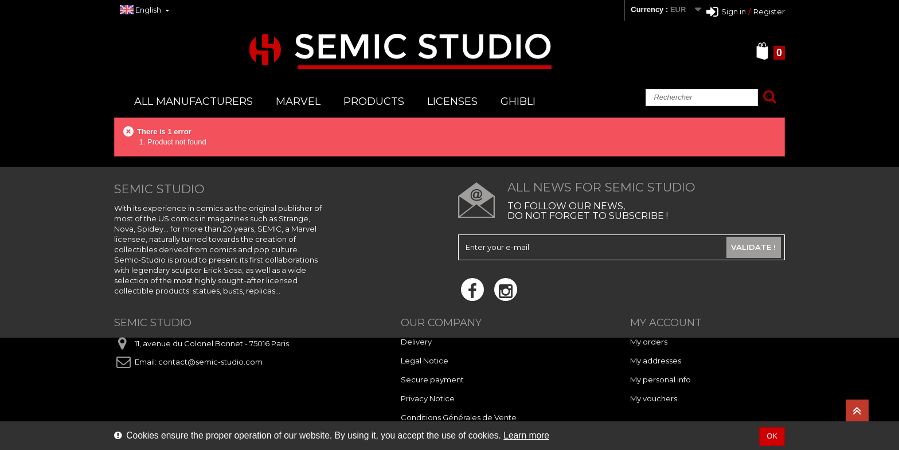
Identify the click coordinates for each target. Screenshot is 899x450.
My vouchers (653, 398)
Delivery (416, 341)
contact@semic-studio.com (210, 361)
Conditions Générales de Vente (459, 417)
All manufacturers (193, 101)
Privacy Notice (428, 398)
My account (666, 322)
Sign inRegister (745, 11)
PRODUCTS (373, 101)
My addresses (655, 360)
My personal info (660, 379)
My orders (648, 341)
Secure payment (432, 379)
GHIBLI (518, 101)
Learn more (526, 435)
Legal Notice (424, 360)
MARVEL (298, 101)
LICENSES (452, 101)
